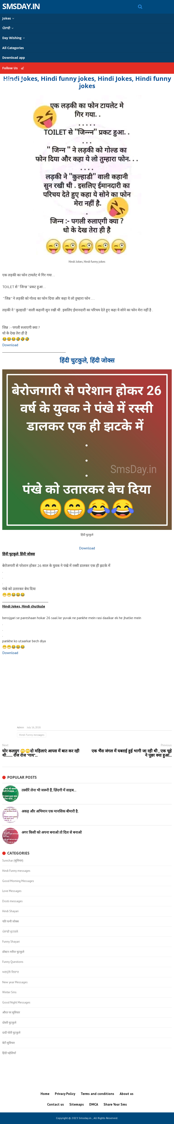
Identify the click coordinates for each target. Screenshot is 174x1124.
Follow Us (13, 68)
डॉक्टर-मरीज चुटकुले (13, 952)
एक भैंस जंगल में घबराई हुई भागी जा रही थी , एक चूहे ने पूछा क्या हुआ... (132, 753)
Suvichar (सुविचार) (12, 860)
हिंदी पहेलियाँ (9, 1053)
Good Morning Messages (18, 881)
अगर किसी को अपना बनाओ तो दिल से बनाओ (52, 832)
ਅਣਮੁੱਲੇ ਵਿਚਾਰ (10, 972)
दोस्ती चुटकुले (9, 1023)
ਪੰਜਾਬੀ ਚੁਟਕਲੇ (10, 932)
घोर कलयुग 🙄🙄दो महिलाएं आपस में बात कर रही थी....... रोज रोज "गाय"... (40, 753)
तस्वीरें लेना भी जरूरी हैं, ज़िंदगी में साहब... (49, 790)
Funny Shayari (11, 942)
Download (10, 345)
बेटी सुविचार (8, 1043)
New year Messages (15, 982)
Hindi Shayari (10, 911)
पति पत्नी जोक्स (10, 921)
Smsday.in (21, 6)
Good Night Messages (16, 1002)
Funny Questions (12, 962)
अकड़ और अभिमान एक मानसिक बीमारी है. (50, 811)
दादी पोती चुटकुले (11, 1033)
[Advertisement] (87, 691)
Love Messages (12, 891)
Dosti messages (12, 901)
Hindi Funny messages (31, 734)
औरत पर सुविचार (11, 1012)
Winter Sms (9, 992)
